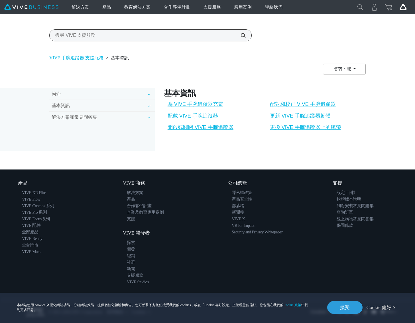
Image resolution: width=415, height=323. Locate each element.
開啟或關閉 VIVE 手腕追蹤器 (200, 127)
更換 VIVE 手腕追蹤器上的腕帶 (305, 127)
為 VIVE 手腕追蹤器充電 (195, 104)
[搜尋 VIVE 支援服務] (240, 35)
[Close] (360, 7)
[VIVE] (31, 7)
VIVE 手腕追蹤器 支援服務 (76, 57)
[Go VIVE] (403, 7)
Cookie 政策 (292, 305)
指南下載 (342, 68)
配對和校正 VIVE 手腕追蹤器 (303, 104)
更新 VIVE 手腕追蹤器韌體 (300, 116)
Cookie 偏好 (379, 307)
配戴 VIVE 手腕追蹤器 (193, 116)
